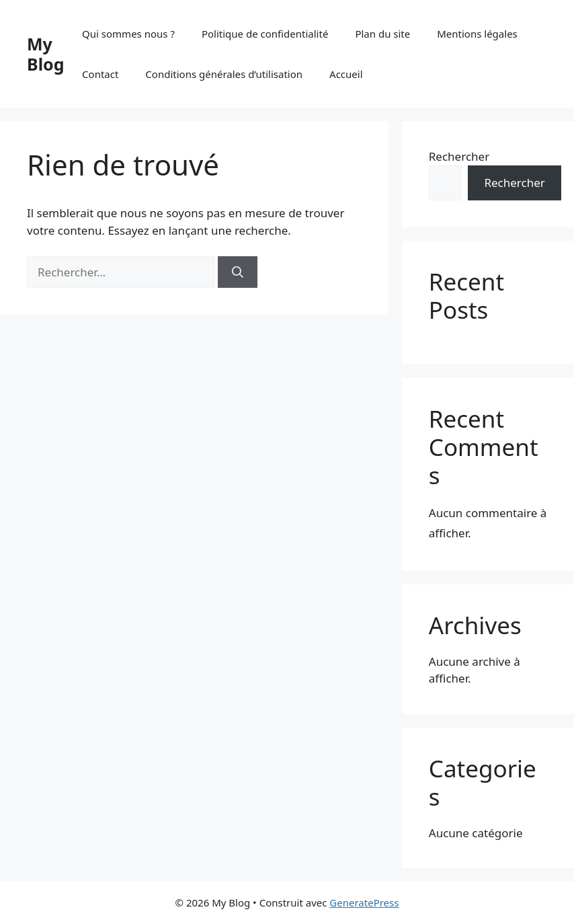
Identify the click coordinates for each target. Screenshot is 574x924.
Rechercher (459, 156)
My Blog (46, 53)
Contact (100, 74)
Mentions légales (477, 33)
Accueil (345, 74)
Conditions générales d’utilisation (223, 74)
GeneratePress (364, 902)
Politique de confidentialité (265, 33)
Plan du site (382, 33)
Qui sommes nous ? (128, 33)
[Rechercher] (237, 272)
